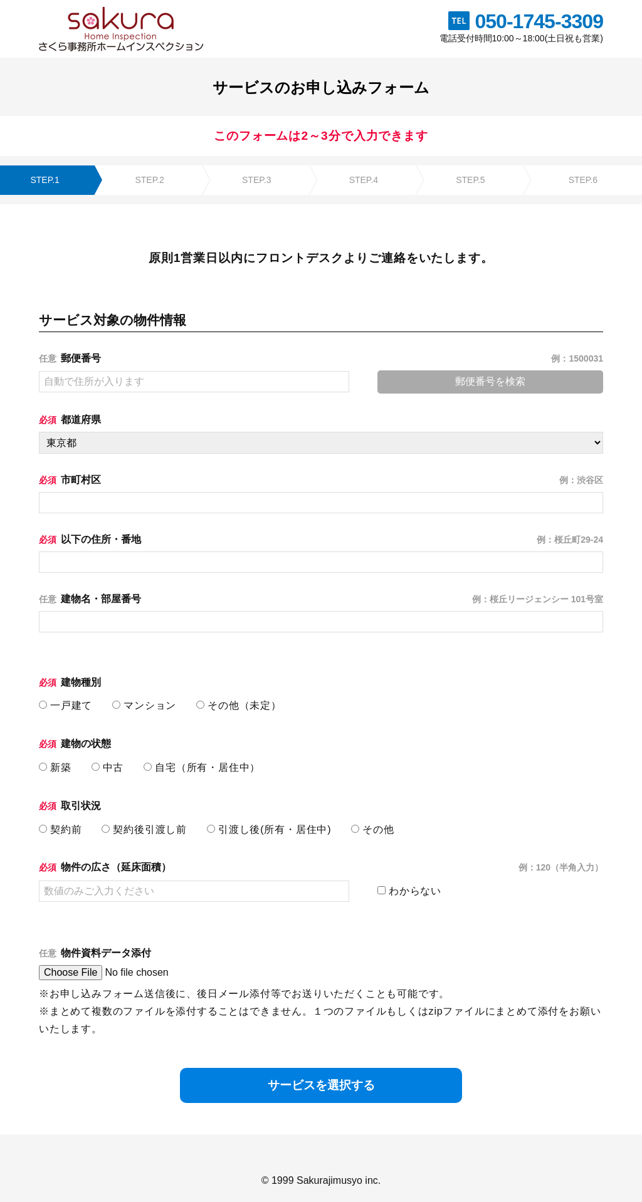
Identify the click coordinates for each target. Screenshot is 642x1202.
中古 (108, 767)
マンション (144, 705)
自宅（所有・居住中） (202, 767)
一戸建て (65, 705)
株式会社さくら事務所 (121, 28)
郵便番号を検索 (490, 381)
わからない (409, 891)
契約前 (60, 829)
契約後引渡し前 (144, 829)
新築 (55, 767)
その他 (372, 829)
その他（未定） (239, 705)
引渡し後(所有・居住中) (269, 829)
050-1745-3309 (539, 21)
